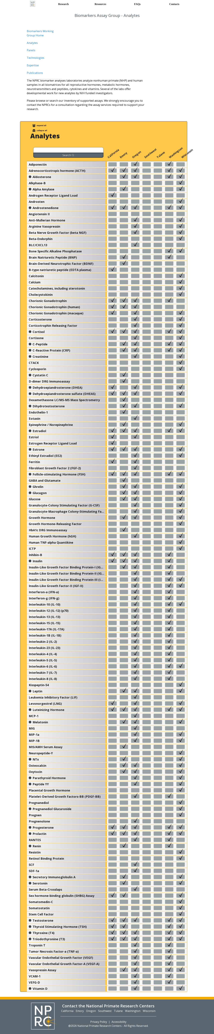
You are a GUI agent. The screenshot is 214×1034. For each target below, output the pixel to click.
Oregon (133, 157)
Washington (170, 157)
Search (68, 155)
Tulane (158, 157)
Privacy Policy (98, 1022)
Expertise (33, 65)
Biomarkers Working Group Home (40, 33)
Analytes (32, 43)
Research (63, 4)
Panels (31, 50)
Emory (121, 157)
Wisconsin (183, 157)
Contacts (174, 4)
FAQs (137, 4)
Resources (100, 4)
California (109, 157)
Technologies (35, 58)
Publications (35, 73)
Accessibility (119, 1022)
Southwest (146, 157)
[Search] (68, 150)
